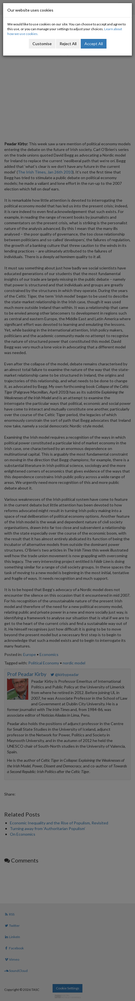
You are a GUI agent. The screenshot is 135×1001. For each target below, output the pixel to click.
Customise (42, 43)
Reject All (68, 43)
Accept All (93, 43)
